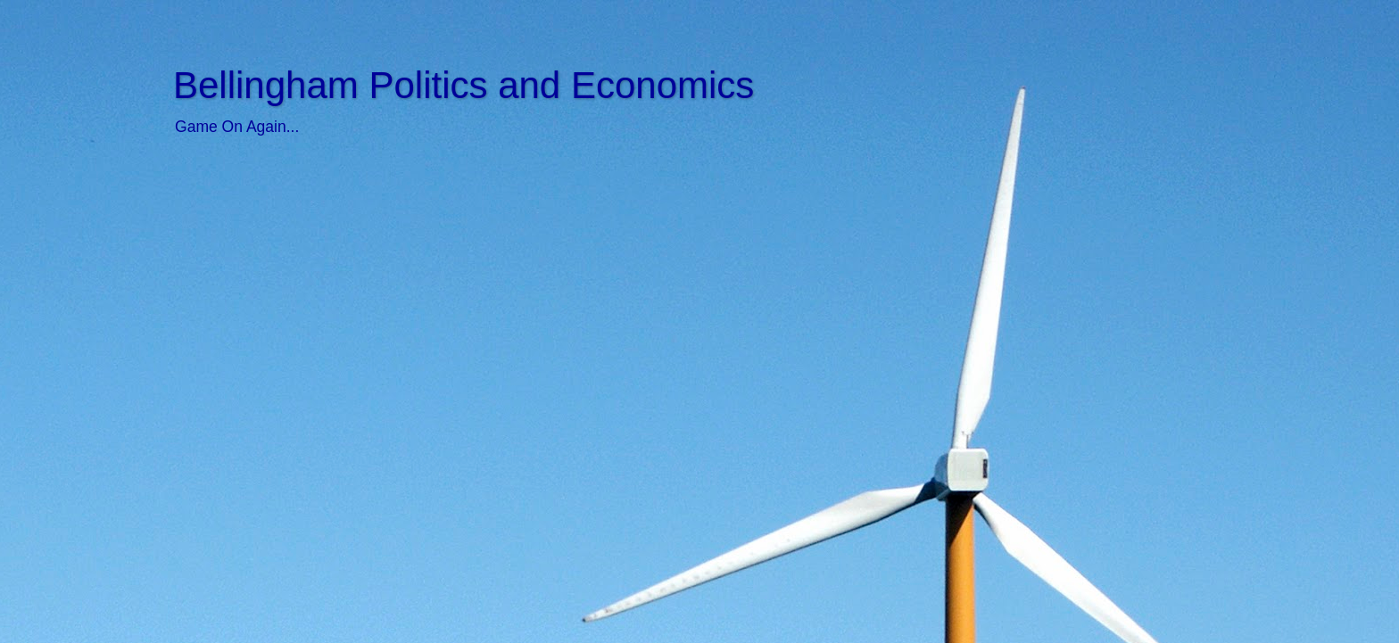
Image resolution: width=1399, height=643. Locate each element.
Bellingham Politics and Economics (463, 85)
